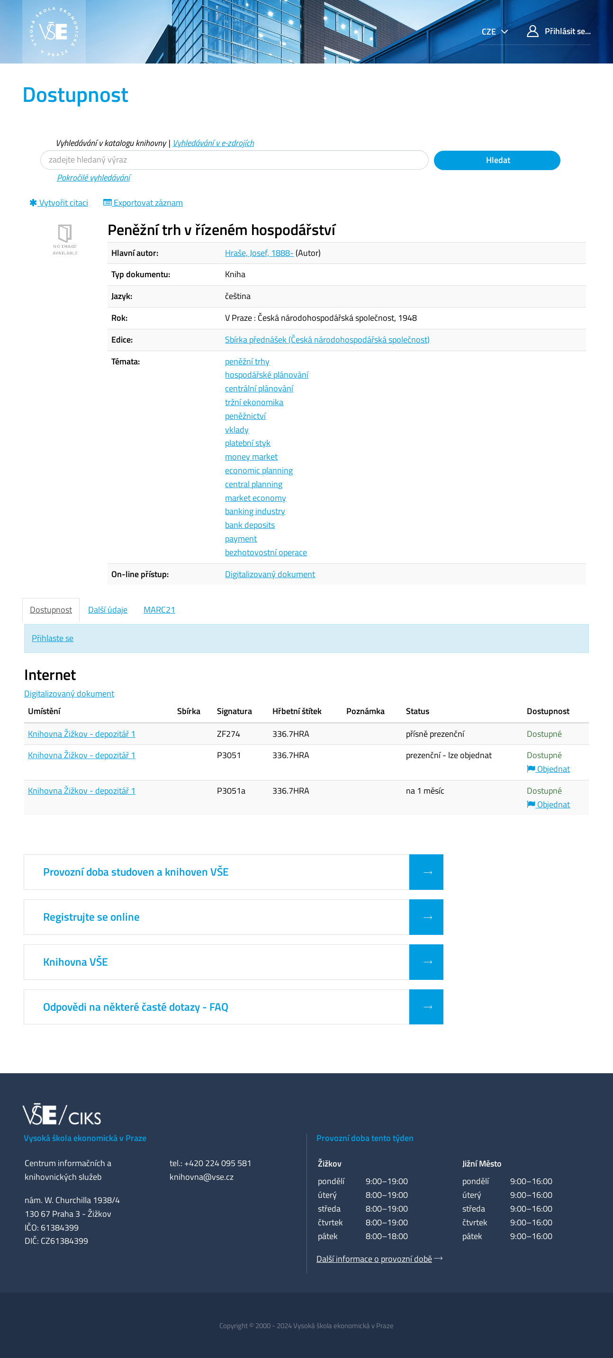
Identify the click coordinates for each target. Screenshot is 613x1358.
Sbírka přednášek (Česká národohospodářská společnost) (327, 339)
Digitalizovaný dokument (270, 574)
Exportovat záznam (143, 202)
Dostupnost (51, 609)
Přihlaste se (52, 638)
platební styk (247, 442)
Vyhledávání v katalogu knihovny (110, 142)
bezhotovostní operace (266, 552)
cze (490, 31)
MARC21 (159, 609)
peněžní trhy (247, 361)
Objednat (548, 768)
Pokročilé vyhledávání (93, 177)
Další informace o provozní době (374, 1258)
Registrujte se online (91, 917)
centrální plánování (259, 388)
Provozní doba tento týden (365, 1138)
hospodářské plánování (266, 374)
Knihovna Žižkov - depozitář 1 (81, 733)
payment (241, 538)
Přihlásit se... (559, 31)
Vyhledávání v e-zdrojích (213, 142)
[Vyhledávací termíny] (234, 160)
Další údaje (107, 609)
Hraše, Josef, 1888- (259, 252)
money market (251, 456)
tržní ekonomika (254, 402)
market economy (255, 497)
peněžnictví (245, 415)
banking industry (255, 511)
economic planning (259, 470)
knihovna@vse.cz (202, 1176)
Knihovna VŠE (75, 962)
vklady (237, 429)
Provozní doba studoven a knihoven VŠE (136, 872)
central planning (253, 484)
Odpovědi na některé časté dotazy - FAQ (135, 1007)
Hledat (497, 160)
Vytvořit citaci (58, 202)
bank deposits (250, 524)
